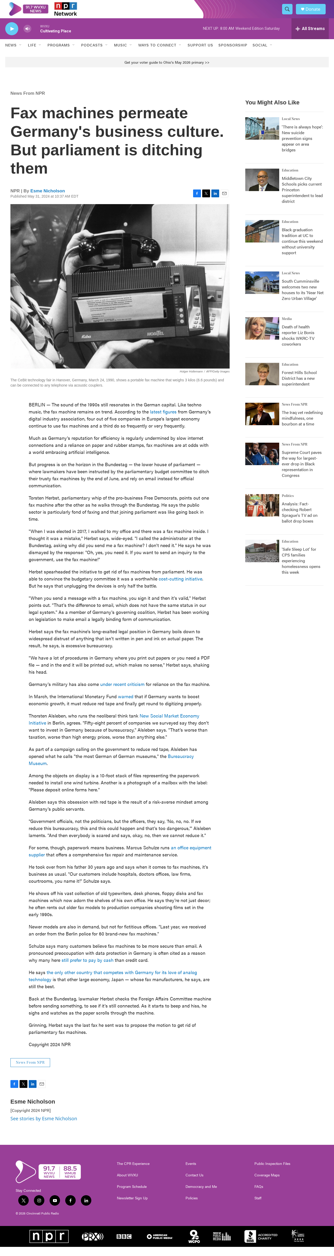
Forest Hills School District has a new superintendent (299, 387)
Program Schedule (132, 1196)
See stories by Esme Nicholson (43, 1127)
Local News (291, 128)
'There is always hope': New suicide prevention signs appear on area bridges (302, 147)
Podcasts (92, 54)
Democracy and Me (201, 1196)
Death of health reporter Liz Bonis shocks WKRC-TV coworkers (298, 344)
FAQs (258, 1196)
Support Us (200, 54)
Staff (257, 1207)
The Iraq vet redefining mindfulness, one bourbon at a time (302, 427)
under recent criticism (122, 693)
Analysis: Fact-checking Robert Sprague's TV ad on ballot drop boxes (300, 521)
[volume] (27, 38)
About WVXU (127, 1184)
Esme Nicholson (48, 200)
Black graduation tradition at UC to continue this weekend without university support (302, 250)
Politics (288, 505)
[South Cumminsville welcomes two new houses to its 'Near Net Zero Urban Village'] (262, 292)
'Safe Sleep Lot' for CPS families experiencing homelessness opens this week (301, 569)
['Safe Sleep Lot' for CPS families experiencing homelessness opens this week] (262, 560)
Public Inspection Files (272, 1173)
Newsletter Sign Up (132, 1207)
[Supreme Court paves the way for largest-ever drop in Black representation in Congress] (262, 463)
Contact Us (195, 1184)
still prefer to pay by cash (88, 969)
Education (290, 179)
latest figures (163, 420)
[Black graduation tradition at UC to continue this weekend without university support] (262, 240)
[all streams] (310, 37)
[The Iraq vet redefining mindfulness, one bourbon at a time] (262, 423)
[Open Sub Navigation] (21, 54)
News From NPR (27, 102)
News (11, 54)
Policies (192, 1207)
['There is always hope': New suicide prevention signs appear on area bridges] (262, 137)
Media (287, 328)
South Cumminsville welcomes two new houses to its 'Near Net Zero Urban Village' (303, 298)
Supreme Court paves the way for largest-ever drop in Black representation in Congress (302, 472)
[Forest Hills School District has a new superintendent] (262, 383)
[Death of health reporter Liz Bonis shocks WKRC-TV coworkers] (262, 337)
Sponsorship (232, 54)
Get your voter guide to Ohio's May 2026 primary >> (167, 71)
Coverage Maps (267, 1184)
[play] (12, 38)
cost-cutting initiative (180, 587)
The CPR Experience (133, 1173)
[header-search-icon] (289, 14)
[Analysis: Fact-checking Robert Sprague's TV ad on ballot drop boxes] (262, 514)
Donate (315, 13)
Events (191, 1173)
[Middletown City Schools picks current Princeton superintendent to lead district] (262, 189)
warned (125, 705)
